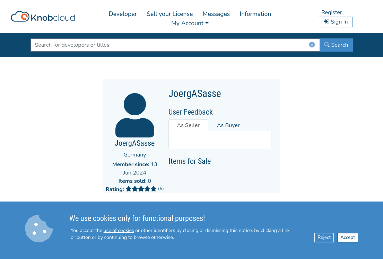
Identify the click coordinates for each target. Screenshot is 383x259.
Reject (324, 237)
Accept (347, 237)
